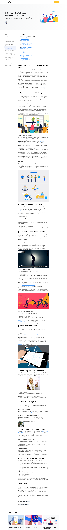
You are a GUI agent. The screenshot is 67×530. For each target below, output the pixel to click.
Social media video (24, 504)
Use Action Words (24, 58)
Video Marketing (26, 501)
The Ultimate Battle (22, 321)
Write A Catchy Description (26, 52)
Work (48, 1)
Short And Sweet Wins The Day (26, 43)
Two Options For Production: (26, 47)
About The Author (23, 60)
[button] (33, 2)
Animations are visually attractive (28, 285)
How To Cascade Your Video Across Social (49, 528)
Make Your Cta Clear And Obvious (26, 55)
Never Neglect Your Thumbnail (26, 49)
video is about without (32, 412)
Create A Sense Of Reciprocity (26, 59)
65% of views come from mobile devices (31, 334)
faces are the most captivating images (35, 394)
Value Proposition (24, 56)
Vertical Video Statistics (31, 527)
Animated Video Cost (22, 323)
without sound (45, 220)
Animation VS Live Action (23, 320)
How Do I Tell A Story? (25, 39)
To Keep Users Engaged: (26, 44)
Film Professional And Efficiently (26, 45)
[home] (9, 1)
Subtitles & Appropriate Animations (28, 54)
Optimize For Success (24, 48)
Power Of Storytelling (24, 37)
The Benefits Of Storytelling (26, 40)
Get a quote (56, 1)
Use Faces (23, 41)
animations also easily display (29, 287)
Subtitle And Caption (24, 51)
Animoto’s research (21, 210)
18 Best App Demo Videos (15, 527)
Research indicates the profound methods (31, 150)
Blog (51, 1)
